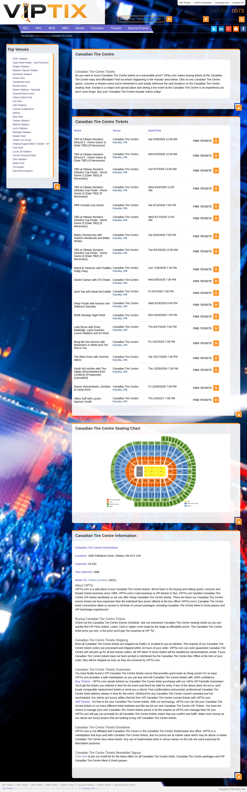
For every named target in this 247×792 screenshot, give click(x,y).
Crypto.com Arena (22, 140)
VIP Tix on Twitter (214, 29)
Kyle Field (18, 116)
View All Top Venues (57, 187)
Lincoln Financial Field (24, 155)
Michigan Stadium (22, 132)
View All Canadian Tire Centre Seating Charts (239, 522)
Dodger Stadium (21, 66)
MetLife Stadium (21, 124)
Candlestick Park (21, 82)
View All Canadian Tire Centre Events (239, 414)
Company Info (222, 2)
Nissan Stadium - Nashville (26, 89)
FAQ (76, 788)
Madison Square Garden (25, 70)
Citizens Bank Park (22, 97)
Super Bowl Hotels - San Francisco (31, 62)
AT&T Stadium (20, 58)
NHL (39, 28)
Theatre (115, 28)
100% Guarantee (202, 2)
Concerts (97, 28)
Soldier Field (19, 136)
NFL (26, 28)
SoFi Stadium (20, 105)
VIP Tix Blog (236, 29)
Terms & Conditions (42, 788)
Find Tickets (202, 140)
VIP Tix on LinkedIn (221, 29)
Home (37, 36)
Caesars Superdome (23, 109)
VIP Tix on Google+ (229, 29)
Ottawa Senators (98, 580)
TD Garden (18, 167)
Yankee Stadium (21, 120)
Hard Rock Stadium (23, 171)
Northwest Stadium (22, 74)
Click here (81, 756)
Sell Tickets (185, 2)
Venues (46, 36)
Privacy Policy (23, 788)
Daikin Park (19, 163)
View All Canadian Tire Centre (239, 108)
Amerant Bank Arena (23, 93)
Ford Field (18, 147)
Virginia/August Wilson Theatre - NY (31, 144)
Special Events (138, 28)
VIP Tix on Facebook (243, 29)
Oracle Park (19, 78)
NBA (65, 28)
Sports (79, 28)
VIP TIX (45, 12)
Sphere (16, 113)
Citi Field (17, 101)
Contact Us (238, 2)
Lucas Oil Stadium (22, 151)
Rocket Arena (20, 85)
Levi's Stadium (20, 128)
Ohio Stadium (20, 159)
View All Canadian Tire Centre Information (239, 777)
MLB (52, 28)
